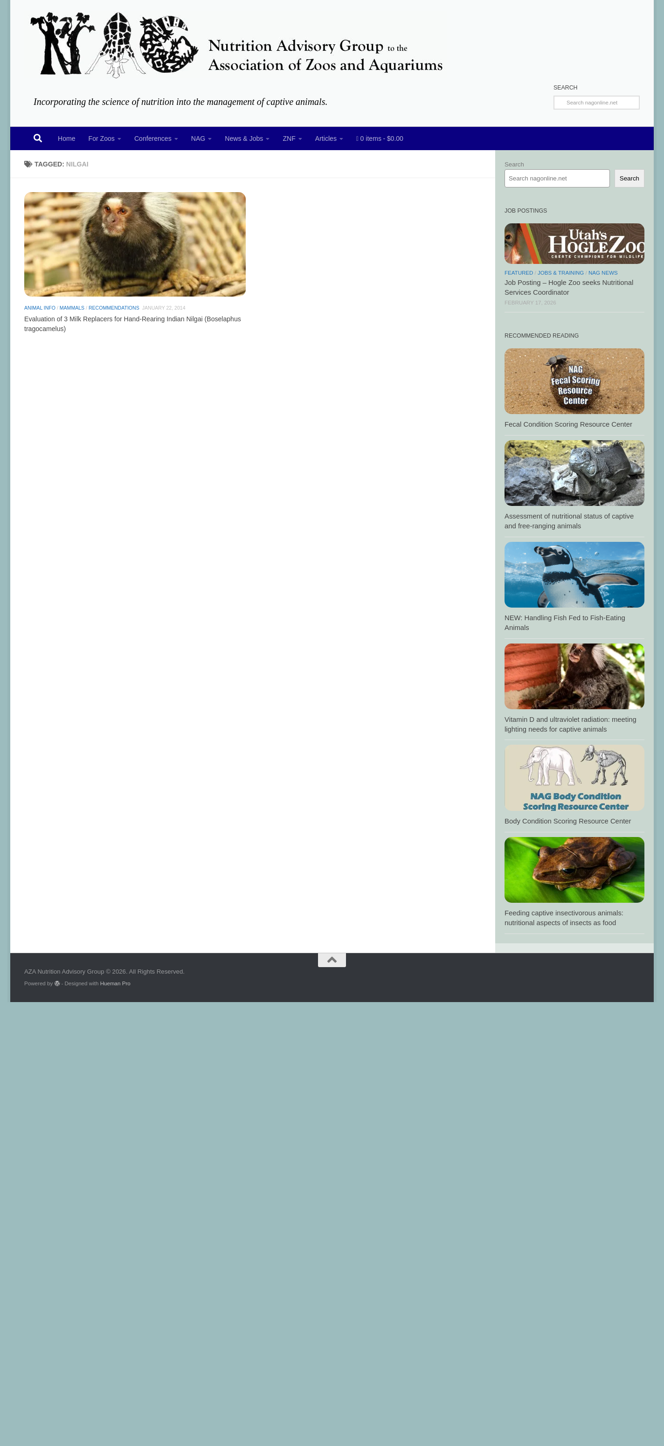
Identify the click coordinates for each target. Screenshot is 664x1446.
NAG (198, 138)
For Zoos (102, 138)
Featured (519, 273)
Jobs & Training (561, 273)
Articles (326, 138)
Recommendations (114, 315)
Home (67, 138)
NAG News (603, 273)
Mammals (72, 315)
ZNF (289, 138)
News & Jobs (244, 138)
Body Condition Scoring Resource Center (568, 821)
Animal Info (39, 315)
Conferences (153, 138)
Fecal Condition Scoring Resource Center (568, 424)
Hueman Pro (115, 983)
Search (514, 164)
